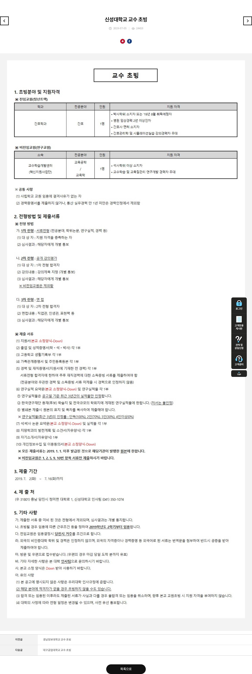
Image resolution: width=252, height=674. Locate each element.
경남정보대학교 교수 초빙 (57, 639)
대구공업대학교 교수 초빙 (57, 650)
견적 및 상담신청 (239, 343)
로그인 (239, 305)
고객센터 (239, 360)
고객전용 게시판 (239, 323)
